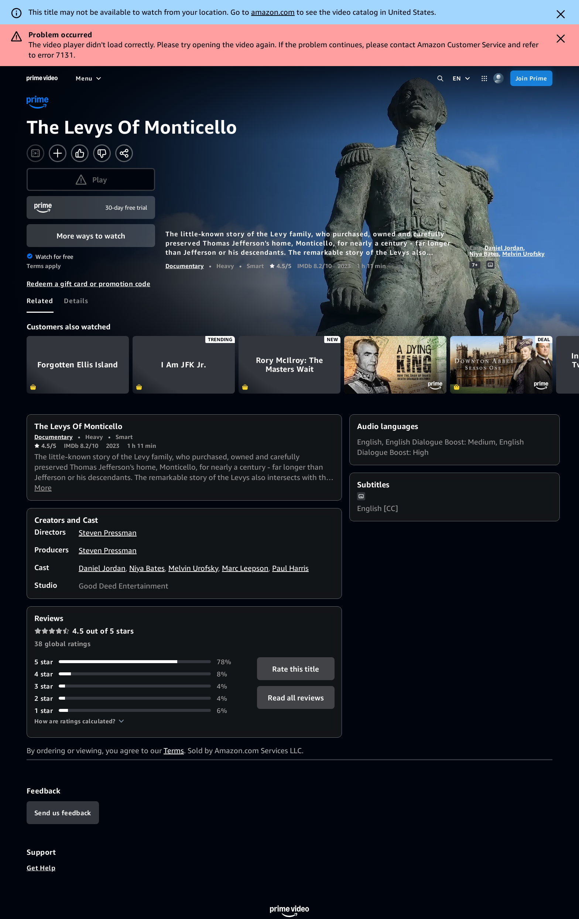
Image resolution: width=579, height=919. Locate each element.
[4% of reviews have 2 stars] (136, 698)
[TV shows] (144, 78)
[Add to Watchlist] (57, 153)
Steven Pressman (108, 532)
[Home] (42, 78)
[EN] (462, 78)
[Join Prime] (531, 78)
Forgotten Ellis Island (78, 365)
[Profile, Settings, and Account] (498, 78)
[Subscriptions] (284, 78)
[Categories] (484, 78)
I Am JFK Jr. (184, 365)
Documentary (184, 266)
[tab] (40, 300)
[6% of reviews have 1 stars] (136, 710)
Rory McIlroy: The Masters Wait (290, 365)
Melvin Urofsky (523, 253)
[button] (79, 721)
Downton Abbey (501, 365)
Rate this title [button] (295, 668)
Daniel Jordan (503, 247)
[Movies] (109, 78)
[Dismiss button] (561, 14)
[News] (206, 78)
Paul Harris (290, 568)
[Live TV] (236, 78)
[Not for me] (102, 153)
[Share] (124, 153)
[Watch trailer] (35, 153)
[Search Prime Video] (440, 78)
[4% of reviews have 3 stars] (136, 686)
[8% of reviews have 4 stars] (136, 674)
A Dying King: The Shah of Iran (395, 365)
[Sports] (178, 78)
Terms (174, 750)
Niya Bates (484, 253)
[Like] (80, 153)
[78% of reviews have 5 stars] (136, 661)
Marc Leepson (245, 568)
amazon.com (273, 12)
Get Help (41, 868)
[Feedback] (63, 812)
